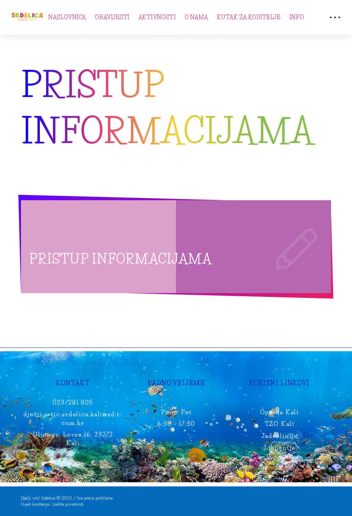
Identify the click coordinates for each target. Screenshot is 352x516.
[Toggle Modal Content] (335, 17)
